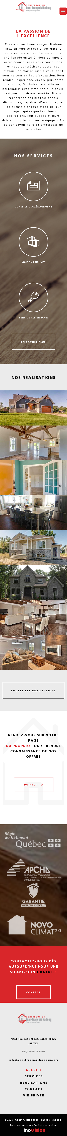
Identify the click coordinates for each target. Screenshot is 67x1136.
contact (33, 992)
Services (34, 1076)
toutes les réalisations (33, 690)
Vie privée (33, 1095)
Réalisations (34, 1082)
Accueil (34, 1070)
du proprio (33, 784)
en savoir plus (33, 342)
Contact (34, 1089)
